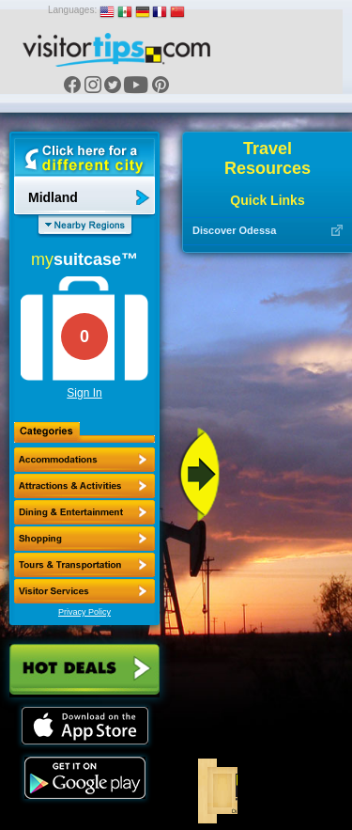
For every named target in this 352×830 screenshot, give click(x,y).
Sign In (84, 392)
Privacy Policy (84, 612)
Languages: (72, 10)
